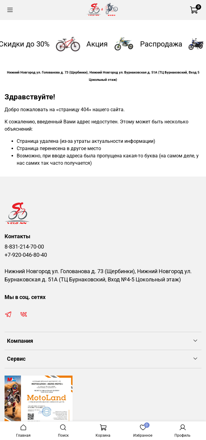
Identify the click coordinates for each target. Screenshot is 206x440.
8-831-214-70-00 (24, 247)
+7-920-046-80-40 (26, 255)
